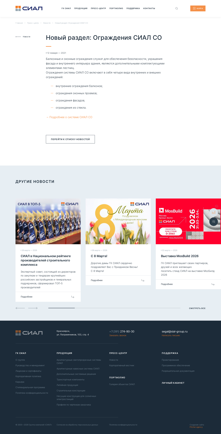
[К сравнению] (213, 212)
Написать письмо (171, 335)
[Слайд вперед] (33, 308)
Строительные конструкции (71, 390)
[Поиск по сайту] (176, 8)
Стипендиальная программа (30, 387)
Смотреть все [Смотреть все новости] (197, 308)
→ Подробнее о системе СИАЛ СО (69, 117)
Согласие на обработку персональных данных (77, 425)
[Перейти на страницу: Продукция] (80, 8)
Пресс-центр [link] (118, 353)
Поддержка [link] (170, 353)
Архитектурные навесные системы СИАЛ (78, 368)
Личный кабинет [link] (173, 383)
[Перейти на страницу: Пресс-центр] (98, 8)
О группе (20, 360)
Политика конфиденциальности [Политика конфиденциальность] (123, 425)
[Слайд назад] (20, 308)
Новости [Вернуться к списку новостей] (23, 36)
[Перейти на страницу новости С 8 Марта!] (118, 242)
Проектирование (170, 360)
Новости (46, 23)
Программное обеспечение (176, 365)
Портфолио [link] (117, 377)
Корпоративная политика (28, 376)
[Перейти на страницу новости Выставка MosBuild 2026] (188, 244)
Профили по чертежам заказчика (74, 404)
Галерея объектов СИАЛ (122, 384)
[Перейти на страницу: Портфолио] (115, 8)
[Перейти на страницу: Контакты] (148, 8)
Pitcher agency (197, 426)
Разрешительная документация (178, 371)
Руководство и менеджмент (30, 365)
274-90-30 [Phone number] (121, 331)
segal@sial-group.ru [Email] (175, 331)
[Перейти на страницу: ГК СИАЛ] (66, 8)
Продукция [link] (64, 353)
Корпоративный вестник (121, 365)
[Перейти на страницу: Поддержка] (132, 8)
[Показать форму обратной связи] (213, 221)
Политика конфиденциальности (32, 393)
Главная (19, 23)
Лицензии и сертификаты (28, 371)
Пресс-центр (33, 23)
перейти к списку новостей (70, 139)
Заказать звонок (117, 335)
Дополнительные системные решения (76, 374)
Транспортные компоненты (70, 379)
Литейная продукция (67, 385)
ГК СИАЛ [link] (21, 353)
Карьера (20, 381)
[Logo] (29, 8)
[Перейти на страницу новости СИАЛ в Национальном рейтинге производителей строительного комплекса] (48, 250)
